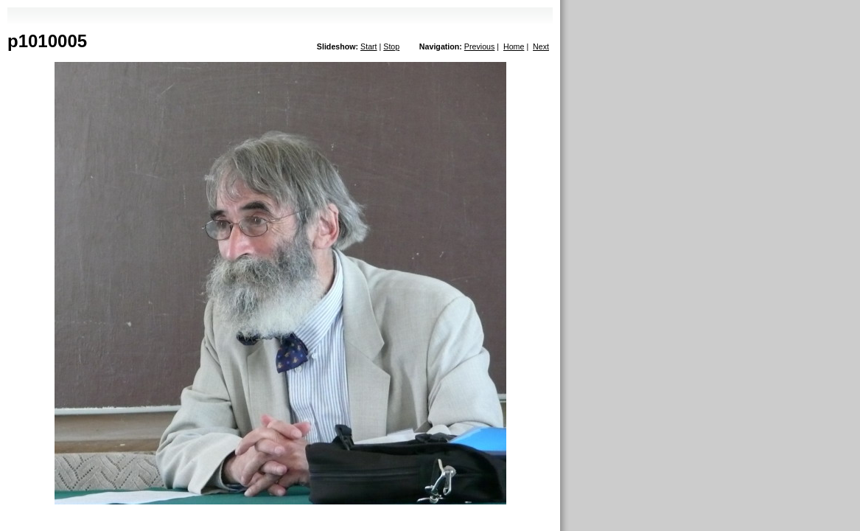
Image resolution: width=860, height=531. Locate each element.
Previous (479, 46)
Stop (391, 46)
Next (541, 46)
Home (513, 46)
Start (368, 46)
